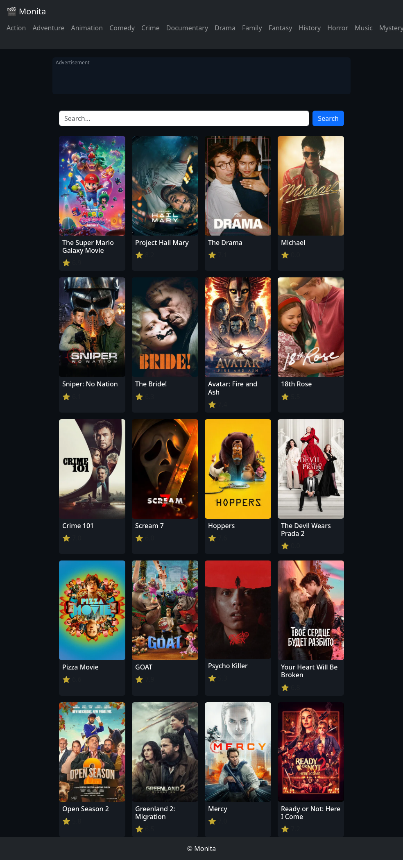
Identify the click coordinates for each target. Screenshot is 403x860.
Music (364, 27)
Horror (337, 27)
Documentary (187, 27)
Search (328, 118)
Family (252, 27)
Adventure (48, 27)
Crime (150, 27)
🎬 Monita (26, 11)
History (310, 27)
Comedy (122, 27)
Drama (225, 27)
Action (16, 27)
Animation (87, 27)
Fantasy (280, 27)
